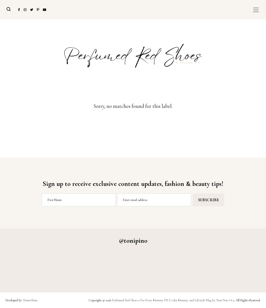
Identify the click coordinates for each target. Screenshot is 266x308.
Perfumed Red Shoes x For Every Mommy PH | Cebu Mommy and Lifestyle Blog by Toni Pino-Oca (173, 300)
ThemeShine (30, 300)
